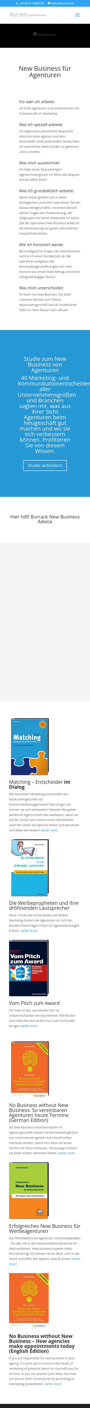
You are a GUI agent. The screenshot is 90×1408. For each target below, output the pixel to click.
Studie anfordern (45, 465)
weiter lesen (49, 830)
